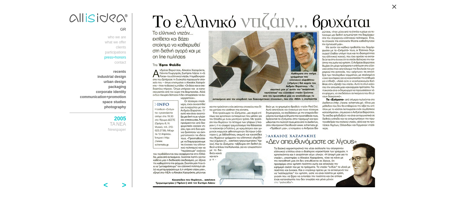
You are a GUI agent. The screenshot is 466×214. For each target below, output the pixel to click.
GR (123, 29)
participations (115, 52)
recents (119, 72)
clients (121, 47)
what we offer (115, 42)
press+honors (115, 57)
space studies (114, 102)
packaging (117, 87)
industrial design (111, 77)
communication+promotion (103, 97)
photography (115, 107)
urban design (115, 82)
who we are (117, 37)
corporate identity (111, 92)
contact (120, 62)
